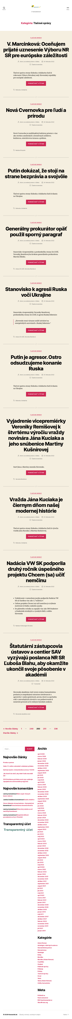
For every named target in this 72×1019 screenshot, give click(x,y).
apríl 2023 (41, 839)
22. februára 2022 (49, 586)
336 (56, 729)
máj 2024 (41, 808)
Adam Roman (42, 943)
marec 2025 (42, 784)
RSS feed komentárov (45, 1000)
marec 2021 (42, 898)
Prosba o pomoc (8, 762)
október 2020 (42, 909)
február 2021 (42, 900)
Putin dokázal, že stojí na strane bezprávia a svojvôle (36, 173)
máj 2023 (41, 836)
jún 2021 (40, 890)
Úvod (39, 976)
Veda (39, 978)
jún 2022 (40, 862)
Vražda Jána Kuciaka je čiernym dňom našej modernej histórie (36, 505)
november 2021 (43, 879)
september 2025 (43, 770)
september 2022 (43, 855)
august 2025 (42, 773)
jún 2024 (41, 806)
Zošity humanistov (44, 983)
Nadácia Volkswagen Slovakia (24, 626)
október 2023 (42, 825)
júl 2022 (40, 860)
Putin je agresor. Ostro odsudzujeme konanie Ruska (36, 363)
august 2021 (42, 886)
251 (44, 729)
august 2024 (42, 801)
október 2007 (42, 919)
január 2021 (42, 902)
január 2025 (42, 789)
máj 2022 (41, 865)
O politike (41, 962)
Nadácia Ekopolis (20, 150)
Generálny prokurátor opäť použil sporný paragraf (36, 231)
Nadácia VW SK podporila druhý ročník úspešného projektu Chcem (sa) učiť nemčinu (36, 571)
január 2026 (42, 761)
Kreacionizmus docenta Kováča (22, 805)
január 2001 (42, 931)
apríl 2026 (41, 754)
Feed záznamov (43, 998)
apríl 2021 (41, 895)
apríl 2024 (41, 810)
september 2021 (43, 883)
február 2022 (42, 872)
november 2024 (43, 794)
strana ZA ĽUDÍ (20, 269)
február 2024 (42, 815)
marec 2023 (42, 841)
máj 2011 (41, 914)
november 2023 (43, 822)
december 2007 (43, 916)
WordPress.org (43, 1002)
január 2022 (42, 874)
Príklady (40, 969)
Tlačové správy (36, 38)
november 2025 (43, 766)
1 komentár (37, 684)
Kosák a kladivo (29, 799)
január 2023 (42, 846)
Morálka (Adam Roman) (46, 959)
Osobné (40, 964)
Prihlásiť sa (41, 995)
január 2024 (42, 817)
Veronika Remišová (30, 269)
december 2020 (43, 905)
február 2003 (42, 921)
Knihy (39, 955)
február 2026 (42, 759)
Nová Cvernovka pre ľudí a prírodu (36, 113)
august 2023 (42, 829)
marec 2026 (42, 756)
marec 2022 (42, 869)
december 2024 (43, 792)
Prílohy (40, 971)
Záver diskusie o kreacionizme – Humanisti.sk (18, 803)
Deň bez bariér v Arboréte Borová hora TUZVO (18, 770)
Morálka (40, 957)
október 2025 (42, 768)
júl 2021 (40, 888)
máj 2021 (41, 893)
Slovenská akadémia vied (23, 714)
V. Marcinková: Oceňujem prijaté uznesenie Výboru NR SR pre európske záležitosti (36, 49)
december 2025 (43, 763)
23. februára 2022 (49, 240)
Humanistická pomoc (45, 948)
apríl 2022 (41, 867)
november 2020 (43, 907)
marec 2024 (42, 813)
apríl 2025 (41, 782)
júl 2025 (40, 775)
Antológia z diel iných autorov (48, 945)
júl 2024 (40, 803)
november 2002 (43, 923)
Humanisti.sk (13, 1014)
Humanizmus (42, 950)
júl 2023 (40, 832)
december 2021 (43, 876)
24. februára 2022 (49, 61)
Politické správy (43, 966)
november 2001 (43, 926)
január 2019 (42, 912)
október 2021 (42, 881)
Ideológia (41, 952)
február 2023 (42, 843)
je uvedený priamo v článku (31, 61)
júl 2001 (40, 928)
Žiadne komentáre (37, 64)
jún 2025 (41, 777)
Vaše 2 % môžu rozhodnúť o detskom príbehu (18, 766)
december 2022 (43, 848)
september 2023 (43, 827)
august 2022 (42, 857)
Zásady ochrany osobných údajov (29, 1014)
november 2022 (43, 850)
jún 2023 (41, 834)
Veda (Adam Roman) (45, 981)
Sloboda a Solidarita (21, 90)
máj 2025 (41, 780)
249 (31, 729)
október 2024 (42, 796)
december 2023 (43, 820)
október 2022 (42, 853)
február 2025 (42, 787)
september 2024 (43, 799)
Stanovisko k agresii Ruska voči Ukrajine (36, 292)
